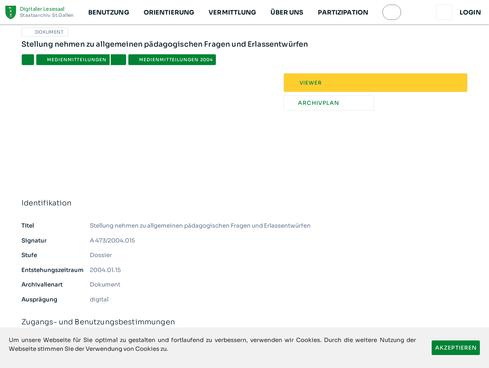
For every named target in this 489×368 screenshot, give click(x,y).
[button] (108, 12)
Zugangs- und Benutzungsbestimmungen (244, 322)
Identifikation (244, 203)
